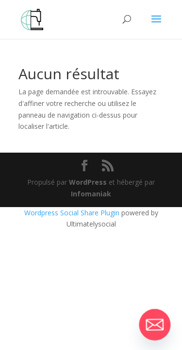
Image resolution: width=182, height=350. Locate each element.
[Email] (155, 325)
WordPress (88, 182)
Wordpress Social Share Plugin (72, 212)
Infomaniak (91, 193)
